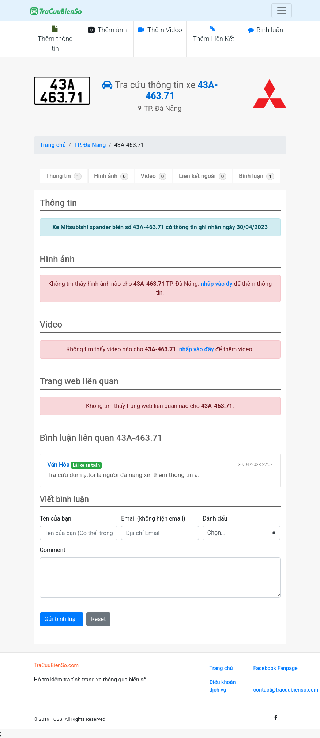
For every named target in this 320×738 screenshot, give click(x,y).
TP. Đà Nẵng (90, 144)
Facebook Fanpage (275, 668)
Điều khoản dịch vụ (223, 686)
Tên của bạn (55, 518)
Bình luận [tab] (256, 176)
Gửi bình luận (62, 619)
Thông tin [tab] (64, 176)
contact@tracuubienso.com (286, 690)
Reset (98, 619)
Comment (52, 549)
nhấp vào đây (196, 349)
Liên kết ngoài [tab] (202, 176)
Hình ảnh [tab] (111, 176)
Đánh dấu (215, 518)
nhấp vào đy (217, 283)
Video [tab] (154, 176)
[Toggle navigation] (281, 10)
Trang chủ (53, 144)
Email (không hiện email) (153, 518)
